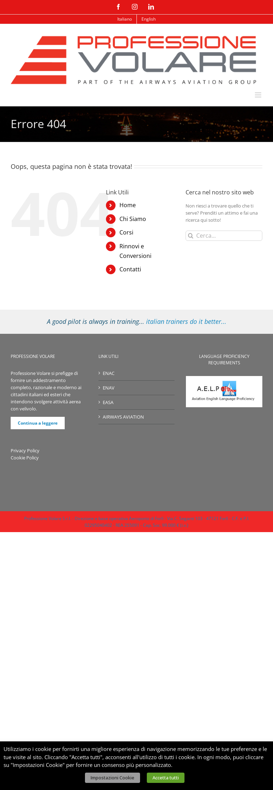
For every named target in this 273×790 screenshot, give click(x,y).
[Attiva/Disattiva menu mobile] (258, 95)
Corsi (126, 232)
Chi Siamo (132, 219)
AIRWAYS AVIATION (123, 417)
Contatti (130, 269)
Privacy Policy (25, 450)
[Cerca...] (224, 236)
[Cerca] (191, 236)
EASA (108, 402)
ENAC (108, 373)
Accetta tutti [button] (165, 777)
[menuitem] (124, 19)
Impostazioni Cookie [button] (112, 777)
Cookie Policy (25, 457)
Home (127, 205)
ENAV (108, 388)
